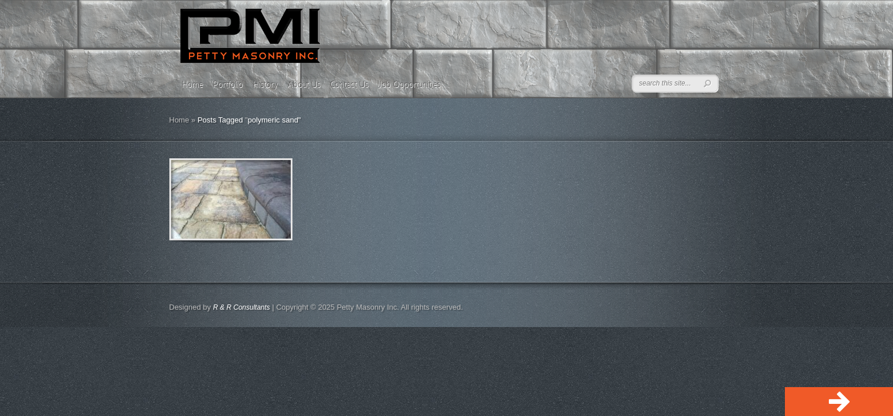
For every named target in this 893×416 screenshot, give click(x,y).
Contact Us (349, 84)
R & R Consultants (241, 307)
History (265, 84)
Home (192, 84)
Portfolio (228, 84)
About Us (303, 84)
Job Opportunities (409, 84)
